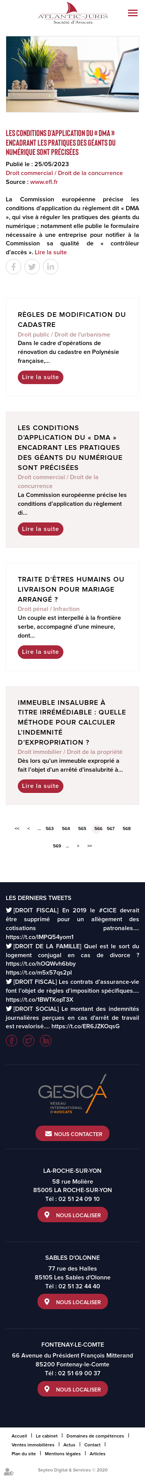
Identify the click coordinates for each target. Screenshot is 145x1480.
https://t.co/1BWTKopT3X (39, 1000)
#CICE (107, 910)
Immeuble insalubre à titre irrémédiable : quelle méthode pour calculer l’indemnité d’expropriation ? (72, 722)
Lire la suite (51, 252)
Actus (69, 1445)
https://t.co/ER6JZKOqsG (85, 1026)
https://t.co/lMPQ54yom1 (39, 937)
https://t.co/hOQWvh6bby (41, 964)
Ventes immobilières (33, 1445)
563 (50, 829)
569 (57, 846)
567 (110, 829)
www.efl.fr (44, 182)
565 (82, 829)
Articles (98, 1454)
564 (66, 829)
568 (127, 829)
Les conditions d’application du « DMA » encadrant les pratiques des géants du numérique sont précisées (70, 448)
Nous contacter (78, 1134)
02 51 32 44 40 (79, 1286)
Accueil (19, 1436)
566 (97, 829)
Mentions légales (63, 1454)
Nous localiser (78, 1215)
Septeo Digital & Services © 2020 (72, 1470)
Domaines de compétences (95, 1436)
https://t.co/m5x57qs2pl (39, 973)
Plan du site (24, 1454)
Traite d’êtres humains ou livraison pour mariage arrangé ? (71, 589)
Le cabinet (47, 1436)
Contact (92, 1445)
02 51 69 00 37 (79, 1373)
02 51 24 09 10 (79, 1199)
